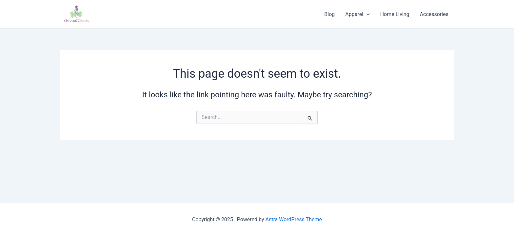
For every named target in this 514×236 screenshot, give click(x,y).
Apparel (357, 14)
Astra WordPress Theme (294, 219)
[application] (366, 14)
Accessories (434, 14)
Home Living (394, 14)
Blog (329, 14)
